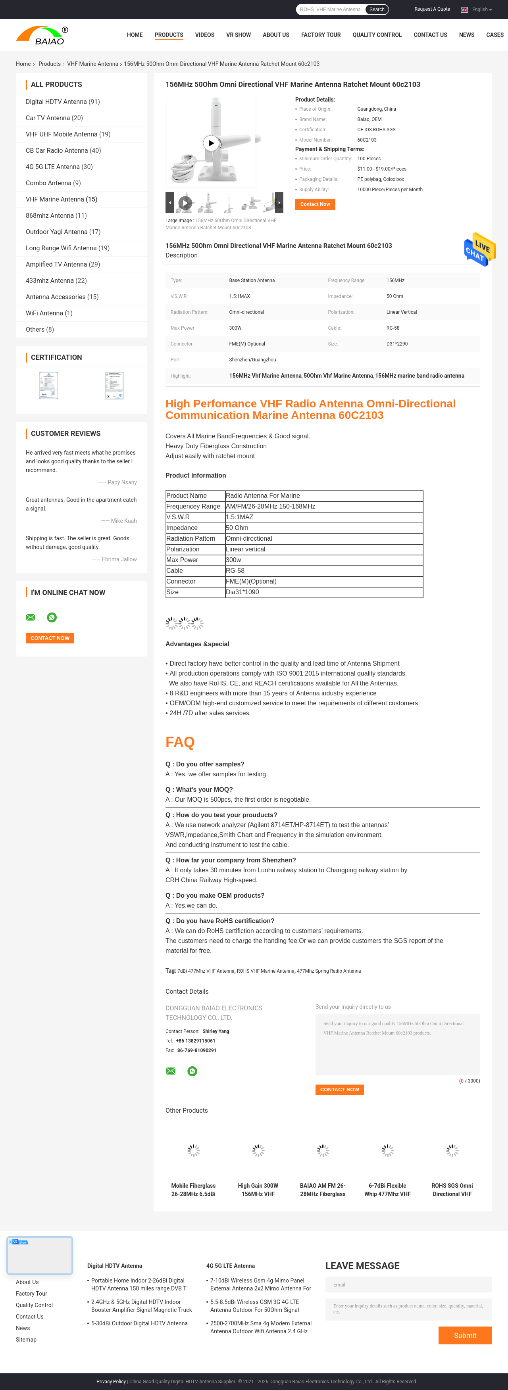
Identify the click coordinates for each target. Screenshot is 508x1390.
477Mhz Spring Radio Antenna (329, 971)
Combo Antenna (48, 183)
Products (169, 35)
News (467, 35)
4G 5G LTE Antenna (53, 167)
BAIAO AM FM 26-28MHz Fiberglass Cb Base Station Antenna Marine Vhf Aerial (323, 1190)
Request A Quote (432, 9)
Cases (495, 35)
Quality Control (377, 35)
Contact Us (430, 35)
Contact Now (315, 204)
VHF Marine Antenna (92, 64)
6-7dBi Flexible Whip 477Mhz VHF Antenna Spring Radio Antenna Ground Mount (387, 1190)
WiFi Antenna (44, 313)
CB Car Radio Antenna (57, 150)
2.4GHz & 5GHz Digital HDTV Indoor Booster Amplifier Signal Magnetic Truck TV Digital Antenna (141, 1307)
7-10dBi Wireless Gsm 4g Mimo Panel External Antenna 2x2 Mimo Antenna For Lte (260, 1285)
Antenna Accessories (56, 297)
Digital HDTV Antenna (56, 102)
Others (35, 329)
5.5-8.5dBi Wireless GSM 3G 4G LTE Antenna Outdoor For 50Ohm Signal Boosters (254, 1307)
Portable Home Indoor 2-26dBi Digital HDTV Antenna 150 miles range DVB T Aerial (138, 1285)
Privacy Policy (111, 1381)
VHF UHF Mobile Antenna (62, 134)
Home (135, 35)
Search (377, 9)
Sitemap (26, 1339)
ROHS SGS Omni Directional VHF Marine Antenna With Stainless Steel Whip (452, 1190)
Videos (205, 35)
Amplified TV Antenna (56, 264)
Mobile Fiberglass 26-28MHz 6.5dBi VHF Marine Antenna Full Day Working (193, 1190)
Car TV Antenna (48, 118)
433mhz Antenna (50, 280)
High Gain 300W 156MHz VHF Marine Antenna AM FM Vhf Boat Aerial (258, 1190)
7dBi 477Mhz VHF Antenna (205, 971)
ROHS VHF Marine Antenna (265, 971)
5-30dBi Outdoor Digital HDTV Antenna (139, 1323)
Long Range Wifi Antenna (61, 248)
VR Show (238, 35)
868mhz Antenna (50, 215)
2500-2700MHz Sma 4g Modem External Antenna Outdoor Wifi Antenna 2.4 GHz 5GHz (261, 1328)
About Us (276, 35)
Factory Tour (321, 35)
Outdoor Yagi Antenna (57, 232)
